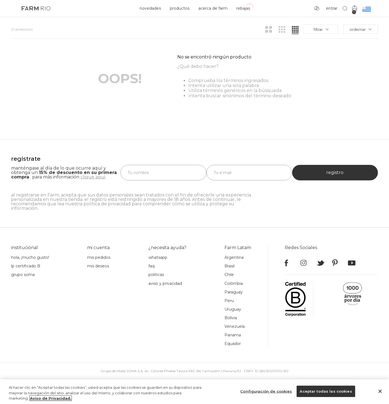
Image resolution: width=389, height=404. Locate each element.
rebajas (243, 8)
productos (180, 8)
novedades (150, 8)
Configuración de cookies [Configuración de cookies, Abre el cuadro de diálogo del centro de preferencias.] (266, 391)
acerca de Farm (213, 8)
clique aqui (92, 177)
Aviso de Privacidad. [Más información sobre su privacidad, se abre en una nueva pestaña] (50, 398)
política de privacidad (107, 203)
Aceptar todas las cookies (326, 391)
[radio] (268, 29)
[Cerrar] (380, 391)
